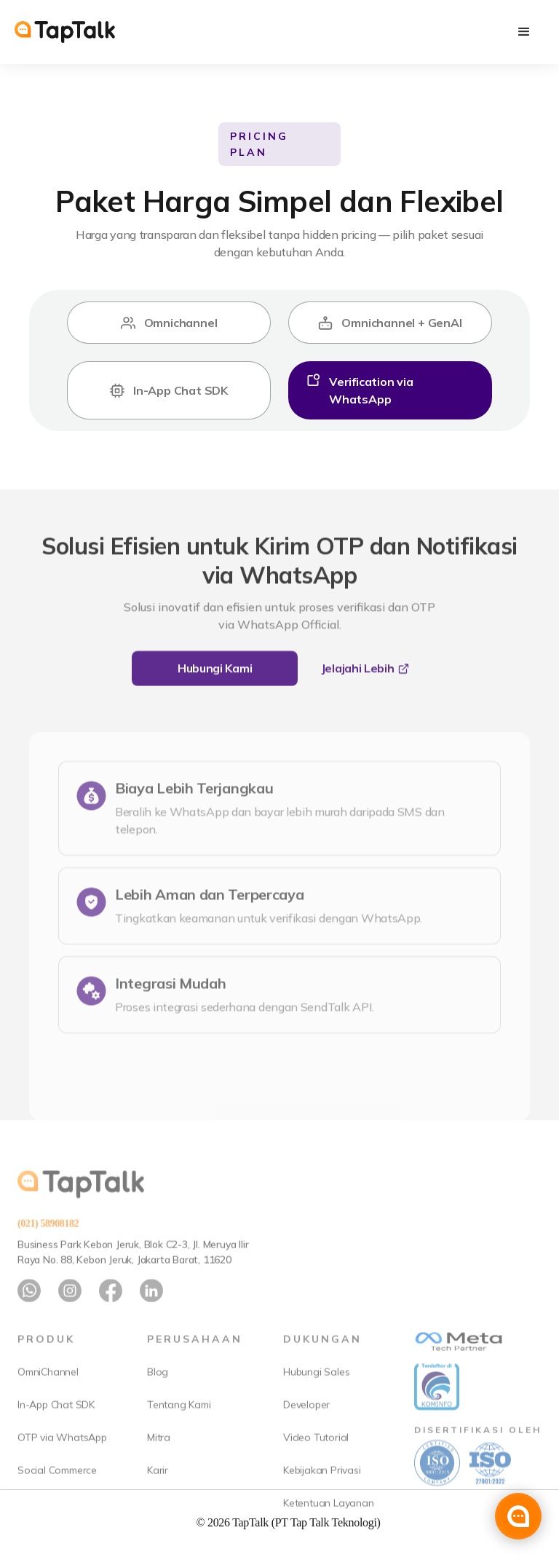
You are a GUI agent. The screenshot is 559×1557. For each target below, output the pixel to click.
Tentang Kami (179, 1431)
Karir (157, 1497)
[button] (524, 32)
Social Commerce (57, 1497)
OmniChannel (48, 1399)
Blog (157, 1399)
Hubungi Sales (316, 1399)
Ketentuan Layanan (328, 1530)
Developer (306, 1431)
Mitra (158, 1464)
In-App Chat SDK (56, 1431)
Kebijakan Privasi (322, 1497)
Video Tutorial (316, 1464)
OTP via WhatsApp (62, 1464)
